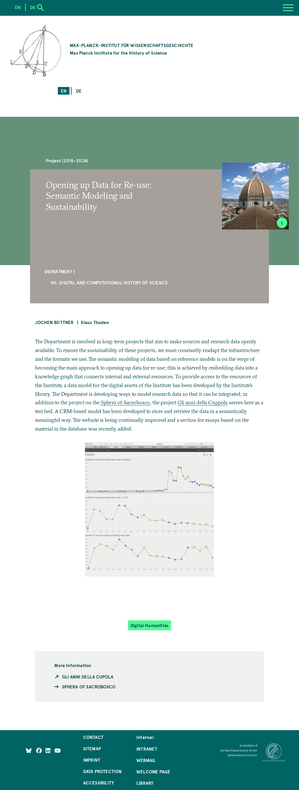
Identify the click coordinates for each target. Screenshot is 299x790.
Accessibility (98, 782)
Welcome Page (153, 771)
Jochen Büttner (54, 322)
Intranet (146, 749)
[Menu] (288, 8)
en (64, 91)
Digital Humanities (149, 625)
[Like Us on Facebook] (39, 750)
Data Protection (102, 771)
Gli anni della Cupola (88, 677)
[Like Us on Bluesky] (29, 750)
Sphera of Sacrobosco (125, 402)
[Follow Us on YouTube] (57, 750)
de (78, 91)
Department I (60, 271)
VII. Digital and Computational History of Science (109, 282)
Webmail (146, 760)
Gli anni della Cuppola (203, 402)
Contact (93, 737)
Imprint (91, 760)
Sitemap (92, 748)
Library (144, 783)
